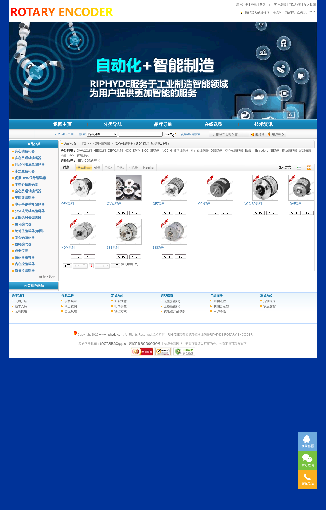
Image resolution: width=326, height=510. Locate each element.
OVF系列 (296, 204)
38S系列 (112, 247)
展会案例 (71, 306)
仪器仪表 (21, 251)
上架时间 (148, 168)
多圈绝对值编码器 (28, 218)
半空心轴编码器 (26, 184)
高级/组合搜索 (190, 134)
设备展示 (71, 301)
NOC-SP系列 (253, 204)
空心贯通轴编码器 (28, 191)
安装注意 (120, 301)
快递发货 (269, 306)
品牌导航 (163, 124)
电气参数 (120, 306)
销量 (97, 168)
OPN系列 (204, 204)
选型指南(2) (172, 306)
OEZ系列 (159, 204)
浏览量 (133, 168)
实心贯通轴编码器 (28, 158)
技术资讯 (263, 124)
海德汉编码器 (25, 271)
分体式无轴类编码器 (30, 211)
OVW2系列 (114, 204)
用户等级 (220, 311)
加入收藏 (310, 4)
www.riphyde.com (111, 334)
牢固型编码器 (25, 198)
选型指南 (167, 295)
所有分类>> (47, 277)
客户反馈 (280, 4)
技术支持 (21, 306)
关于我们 (18, 295)
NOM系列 (68, 247)
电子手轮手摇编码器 (30, 204)
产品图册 (216, 295)
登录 (254, 4)
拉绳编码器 (23, 244)
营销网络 (21, 311)
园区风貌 (71, 311)
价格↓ (120, 168)
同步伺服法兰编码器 (30, 165)
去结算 (259, 134)
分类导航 (112, 124)
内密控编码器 (25, 264)
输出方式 (120, 311)
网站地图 (295, 4)
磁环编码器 (23, 224)
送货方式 (266, 295)
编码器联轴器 (25, 257)
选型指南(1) (172, 301)
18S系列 (158, 247)
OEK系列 (67, 204)
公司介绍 (21, 301)
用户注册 (242, 4)
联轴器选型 (221, 306)
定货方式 (117, 295)
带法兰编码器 (25, 171)
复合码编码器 (25, 237)
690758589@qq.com (114, 344)
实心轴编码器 (25, 151)
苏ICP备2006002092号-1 (146, 344)
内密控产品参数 (174, 311)
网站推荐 (84, 168)
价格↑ (108, 168)
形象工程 (67, 295)
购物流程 (220, 301)
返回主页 (62, 124)
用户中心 (278, 134)
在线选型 (213, 124)
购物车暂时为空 (227, 134)
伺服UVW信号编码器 (30, 178)
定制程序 (269, 301)
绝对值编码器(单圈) (29, 231)
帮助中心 (266, 4)
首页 (83, 143)
